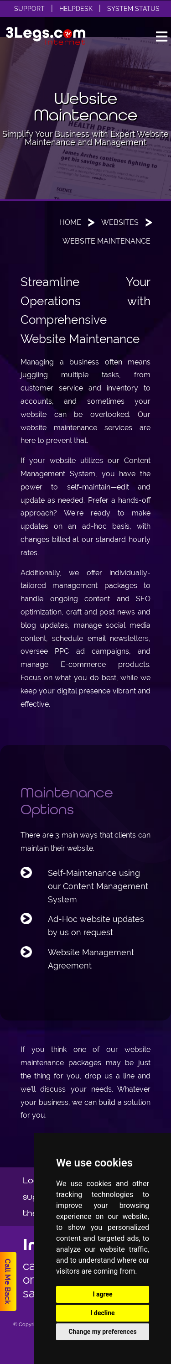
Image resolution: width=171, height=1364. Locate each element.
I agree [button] (102, 1294)
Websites (120, 222)
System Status (133, 8)
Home (70, 222)
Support (29, 8)
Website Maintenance (106, 241)
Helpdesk (76, 8)
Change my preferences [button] (102, 1331)
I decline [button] (102, 1313)
